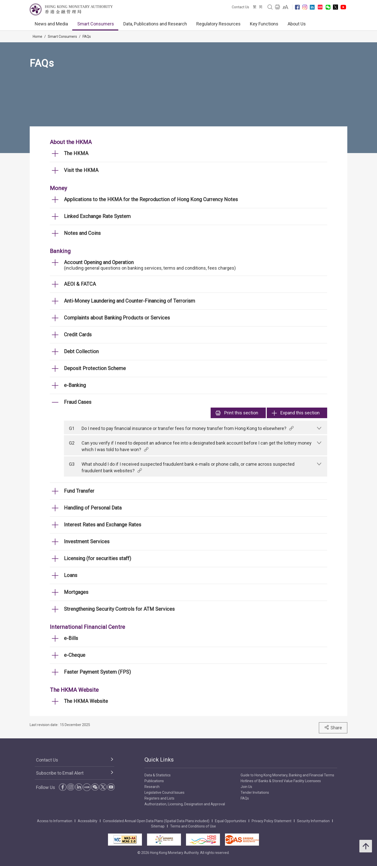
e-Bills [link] (71, 638)
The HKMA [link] (76, 153)
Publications (154, 781)
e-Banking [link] (75, 385)
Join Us (246, 787)
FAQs (87, 36)
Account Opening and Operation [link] (99, 262)
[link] (285, 7)
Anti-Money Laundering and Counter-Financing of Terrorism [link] (129, 301)
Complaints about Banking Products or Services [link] (117, 318)
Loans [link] (70, 575)
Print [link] (237, 413)
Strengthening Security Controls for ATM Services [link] (119, 609)
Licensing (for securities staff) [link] (97, 558)
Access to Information (54, 821)
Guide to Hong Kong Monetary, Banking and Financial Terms (287, 775)
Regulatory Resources (218, 23)
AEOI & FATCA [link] (80, 284)
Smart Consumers (95, 23)
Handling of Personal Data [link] (93, 508)
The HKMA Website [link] (86, 701)
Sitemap (158, 826)
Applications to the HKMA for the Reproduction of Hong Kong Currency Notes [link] (151, 199)
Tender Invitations (255, 792)
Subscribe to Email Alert (60, 773)
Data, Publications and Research (155, 23)
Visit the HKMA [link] (81, 170)
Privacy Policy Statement (271, 821)
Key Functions (264, 23)
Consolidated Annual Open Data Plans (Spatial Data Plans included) (156, 821)
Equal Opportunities (230, 821)
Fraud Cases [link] (77, 402)
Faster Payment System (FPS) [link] (97, 672)
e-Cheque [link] (74, 655)
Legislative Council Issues (164, 792)
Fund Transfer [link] (79, 491)
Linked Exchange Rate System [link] (97, 216)
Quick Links (159, 759)
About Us (297, 23)
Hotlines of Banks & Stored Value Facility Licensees (281, 781)
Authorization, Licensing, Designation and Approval (184, 804)
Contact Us (240, 7)
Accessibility (87, 821)
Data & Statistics (157, 775)
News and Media (51, 23)
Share (333, 727)
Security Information (313, 821)
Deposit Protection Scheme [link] (95, 368)
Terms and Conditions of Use (193, 826)
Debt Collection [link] (81, 351)
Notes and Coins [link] (82, 233)
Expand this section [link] (296, 413)
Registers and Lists (159, 798)
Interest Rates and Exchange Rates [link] (102, 525)
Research (152, 787)
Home (37, 36)
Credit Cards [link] (78, 335)
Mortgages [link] (76, 592)
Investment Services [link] (86, 541)
